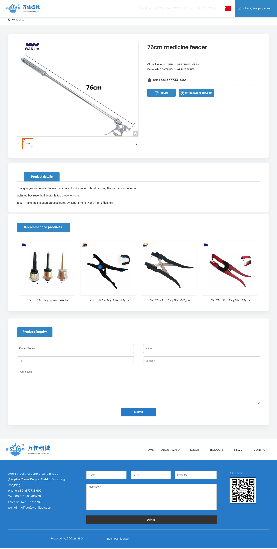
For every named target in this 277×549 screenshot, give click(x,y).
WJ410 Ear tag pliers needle (49, 300)
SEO (80, 538)
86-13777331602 (30, 490)
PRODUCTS (216, 449)
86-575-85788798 (28, 496)
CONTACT (260, 449)
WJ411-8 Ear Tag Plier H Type (109, 300)
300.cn (71, 538)
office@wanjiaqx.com (256, 8)
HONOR (194, 449)
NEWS (238, 449)
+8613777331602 (172, 80)
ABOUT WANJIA (171, 449)
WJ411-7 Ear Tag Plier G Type (170, 300)
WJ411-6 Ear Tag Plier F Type (230, 300)
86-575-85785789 (29, 502)
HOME (150, 449)
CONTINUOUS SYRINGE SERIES (181, 64)
